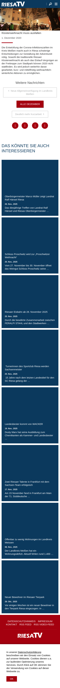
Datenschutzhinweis (22, 621)
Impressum (45, 621)
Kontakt (11, 624)
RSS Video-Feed (44, 624)
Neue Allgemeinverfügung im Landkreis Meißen (31, 92)
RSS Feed (26, 624)
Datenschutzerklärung (29, 652)
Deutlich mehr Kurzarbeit (28, 114)
